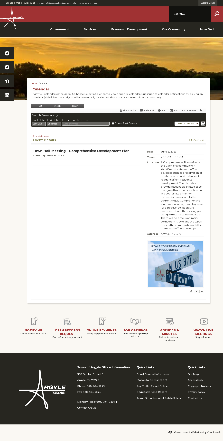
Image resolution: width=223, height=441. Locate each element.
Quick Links (145, 367)
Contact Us (195, 398)
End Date (53, 120)
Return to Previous (40, 136)
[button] (217, 14)
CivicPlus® (214, 432)
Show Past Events (126, 123)
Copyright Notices (199, 386)
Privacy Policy (196, 391)
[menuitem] (59, 29)
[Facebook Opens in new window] (191, 292)
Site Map (193, 374)
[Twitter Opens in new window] (196, 292)
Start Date (38, 120)
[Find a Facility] (127, 110)
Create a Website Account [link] (20, 3)
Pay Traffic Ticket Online (152, 386)
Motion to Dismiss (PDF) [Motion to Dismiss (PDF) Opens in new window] (152, 380)
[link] (207, 3)
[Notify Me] (146, 110)
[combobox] (39, 124)
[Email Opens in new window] (201, 292)
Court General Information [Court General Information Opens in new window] (153, 374)
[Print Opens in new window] (162, 110)
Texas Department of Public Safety (159, 398)
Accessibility (195, 380)
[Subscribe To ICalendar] (183, 110)
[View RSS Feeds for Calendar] (201, 110)
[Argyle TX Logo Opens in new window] (84, 18)
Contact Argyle (86, 407)
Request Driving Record (152, 391)
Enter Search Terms (74, 120)
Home (34, 83)
